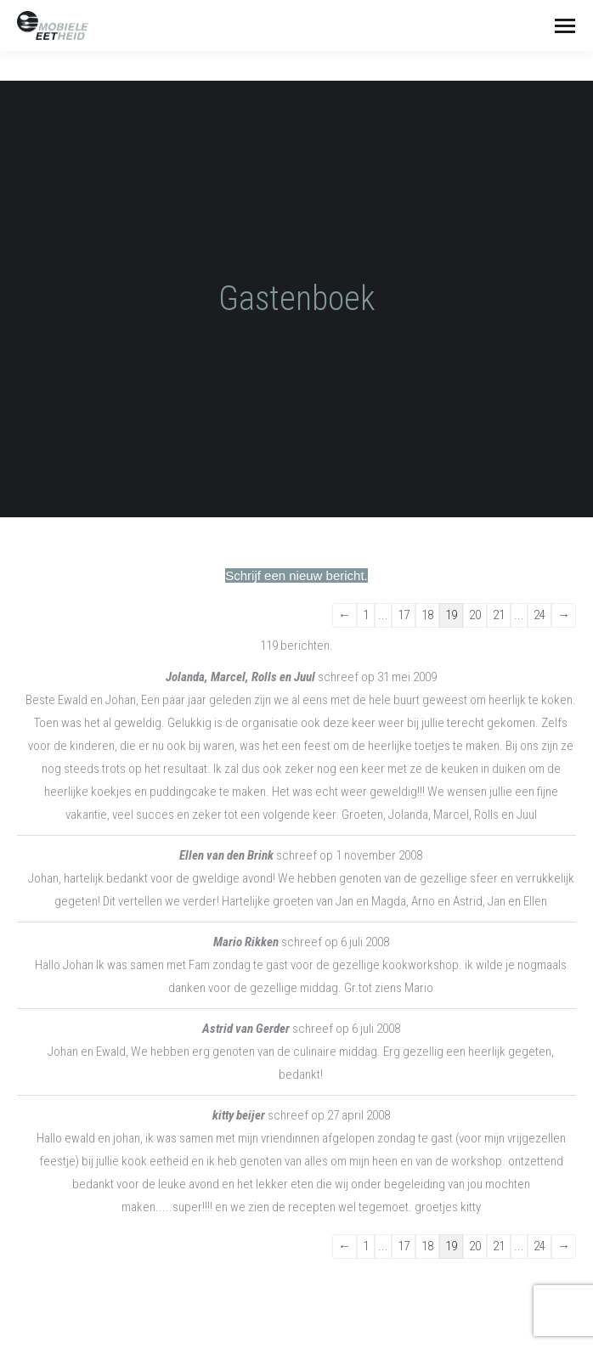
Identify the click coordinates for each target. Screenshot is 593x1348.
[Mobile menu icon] (565, 26)
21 (499, 615)
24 (539, 615)
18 (427, 615)
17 (403, 615)
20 (475, 615)
